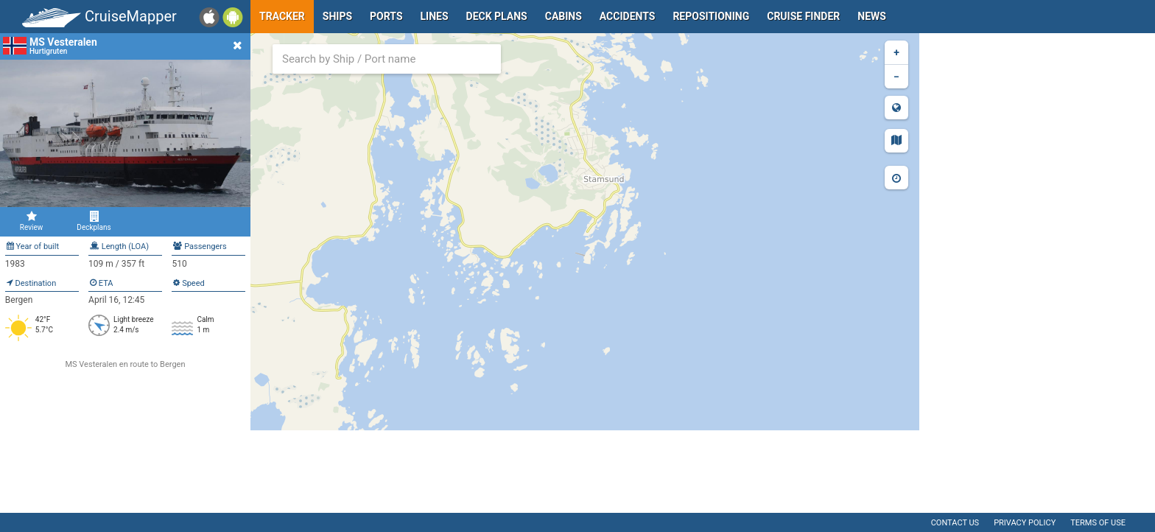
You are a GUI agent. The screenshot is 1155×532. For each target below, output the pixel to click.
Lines (435, 16)
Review (31, 221)
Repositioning (711, 16)
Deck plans (496, 16)
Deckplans (94, 221)
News (871, 16)
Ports (386, 16)
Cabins (563, 16)
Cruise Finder (803, 16)
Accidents (628, 16)
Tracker (282, 16)
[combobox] (387, 59)
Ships (337, 16)
